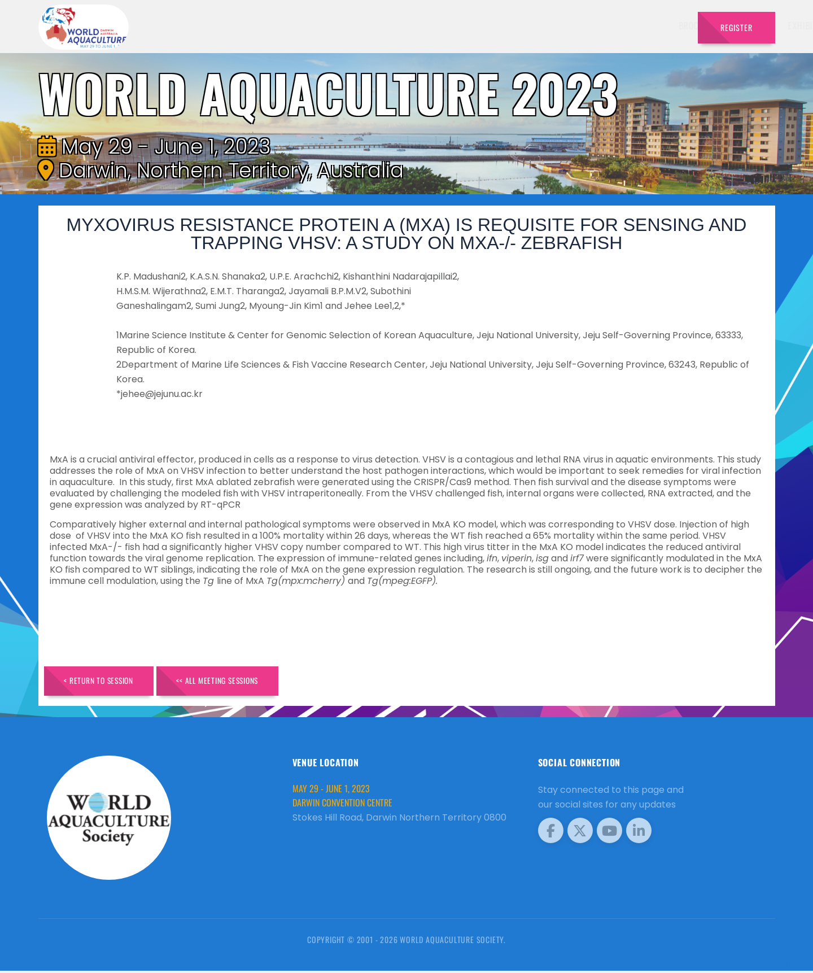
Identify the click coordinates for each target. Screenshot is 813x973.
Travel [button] (660, 25)
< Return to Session (104, 682)
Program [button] (609, 25)
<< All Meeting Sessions (234, 682)
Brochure (381, 25)
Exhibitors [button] (493, 25)
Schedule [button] (553, 25)
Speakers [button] (433, 25)
